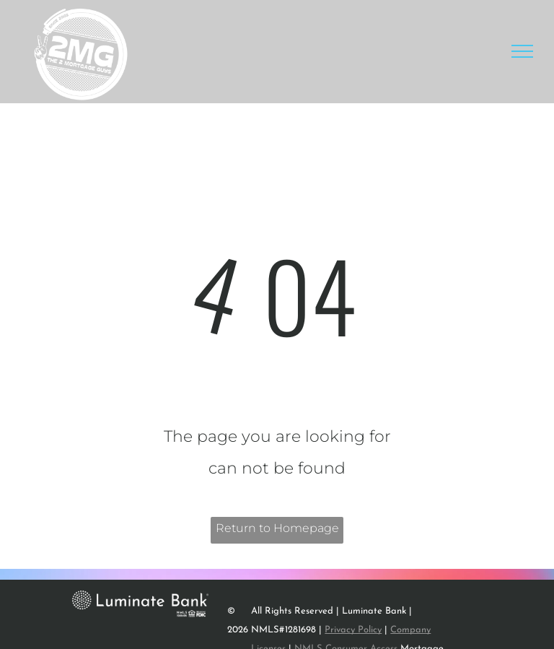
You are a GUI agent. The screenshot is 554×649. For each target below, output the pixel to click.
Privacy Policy (353, 630)
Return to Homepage (277, 528)
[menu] (522, 51)
